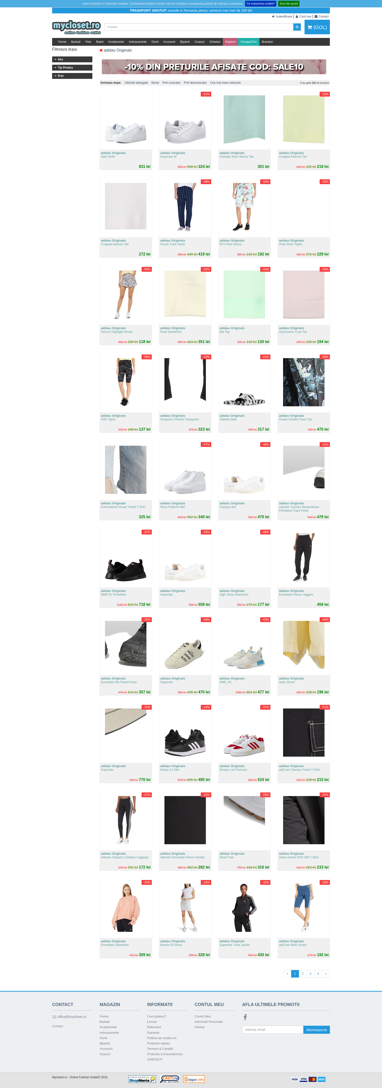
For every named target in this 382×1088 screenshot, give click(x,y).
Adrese (200, 1027)
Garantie (153, 1032)
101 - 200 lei (72, 116)
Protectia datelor (158, 1043)
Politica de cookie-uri (161, 1038)
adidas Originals (116, 50)
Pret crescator (171, 82)
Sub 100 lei (72, 109)
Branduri (267, 42)
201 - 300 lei (72, 122)
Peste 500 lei (72, 142)
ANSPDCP (154, 1059)
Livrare (152, 1022)
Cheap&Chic (248, 42)
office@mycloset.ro (69, 1017)
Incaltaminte (116, 42)
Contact (57, 1026)
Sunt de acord (289, 3)
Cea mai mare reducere (225, 82)
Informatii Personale (209, 1022)
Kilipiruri (230, 42)
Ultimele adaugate (136, 82)
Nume (155, 82)
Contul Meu (203, 1016)
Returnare (154, 1027)
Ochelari (215, 42)
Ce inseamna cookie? (261, 3)
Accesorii (169, 42)
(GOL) (317, 27)
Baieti (99, 42)
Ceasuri (200, 42)
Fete (88, 42)
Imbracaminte (138, 42)
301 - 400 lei (72, 129)
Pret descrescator (195, 82)
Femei (62, 42)
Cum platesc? (156, 1016)
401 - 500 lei (72, 135)
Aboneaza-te (316, 1030)
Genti (155, 42)
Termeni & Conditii (160, 1049)
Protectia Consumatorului (165, 1054)
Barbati (75, 42)
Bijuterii (185, 42)
